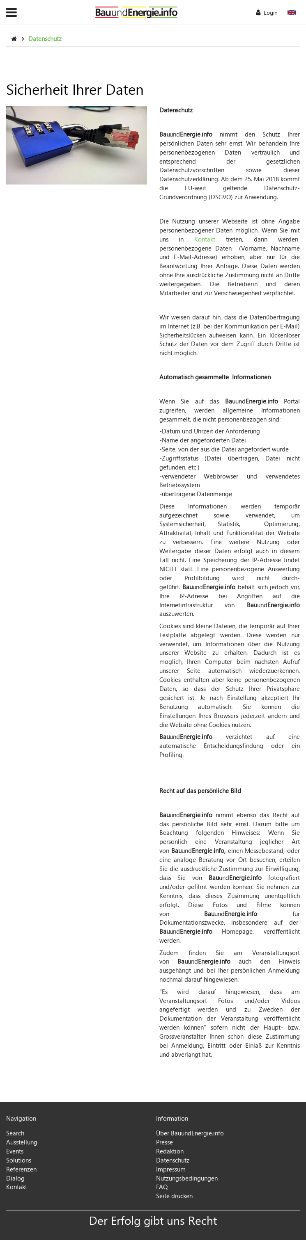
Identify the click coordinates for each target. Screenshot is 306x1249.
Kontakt (204, 239)
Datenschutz (45, 38)
